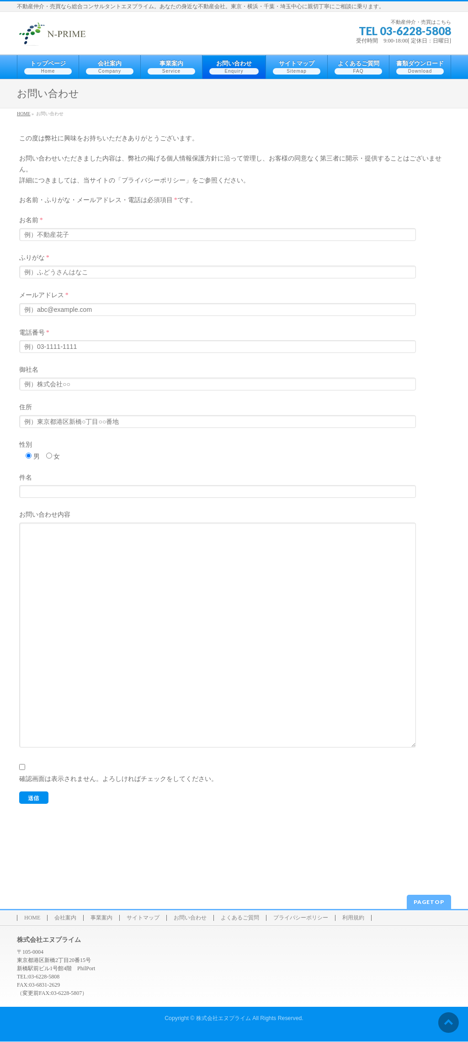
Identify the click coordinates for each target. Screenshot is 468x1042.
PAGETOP (429, 902)
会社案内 (65, 918)
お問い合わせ (190, 918)
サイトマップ (143, 918)
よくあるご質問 (240, 918)
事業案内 (101, 918)
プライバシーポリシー (300, 918)
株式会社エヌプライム (223, 1018)
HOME (32, 918)
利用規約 (353, 918)
